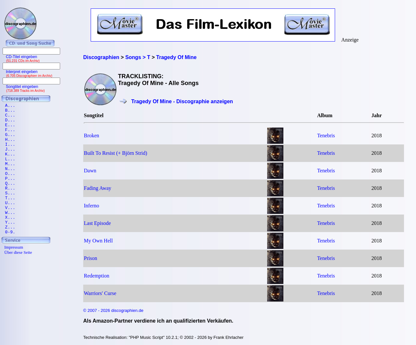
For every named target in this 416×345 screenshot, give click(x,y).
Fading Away (97, 188)
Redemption (96, 275)
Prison (90, 258)
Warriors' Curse (100, 293)
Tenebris (326, 135)
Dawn (90, 170)
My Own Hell (98, 240)
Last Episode (97, 223)
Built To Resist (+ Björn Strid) (115, 153)
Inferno (91, 205)
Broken (91, 135)
